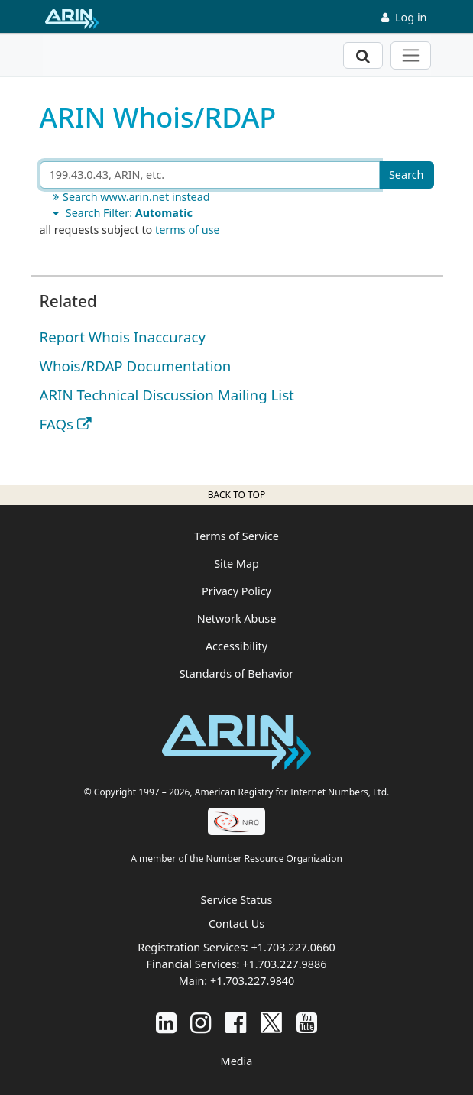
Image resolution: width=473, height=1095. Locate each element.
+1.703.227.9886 (284, 964)
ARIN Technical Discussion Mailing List (167, 394)
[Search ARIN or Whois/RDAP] (210, 175)
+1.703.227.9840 (252, 981)
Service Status (237, 900)
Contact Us (236, 923)
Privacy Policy (236, 591)
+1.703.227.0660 (293, 947)
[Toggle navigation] (410, 55)
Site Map (236, 563)
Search (406, 174)
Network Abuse (237, 618)
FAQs (56, 423)
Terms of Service (236, 536)
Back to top (236, 494)
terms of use (187, 229)
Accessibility (236, 646)
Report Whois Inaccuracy (123, 336)
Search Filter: (121, 213)
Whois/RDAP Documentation (136, 365)
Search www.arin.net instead (129, 197)
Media (237, 1061)
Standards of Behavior (237, 673)
